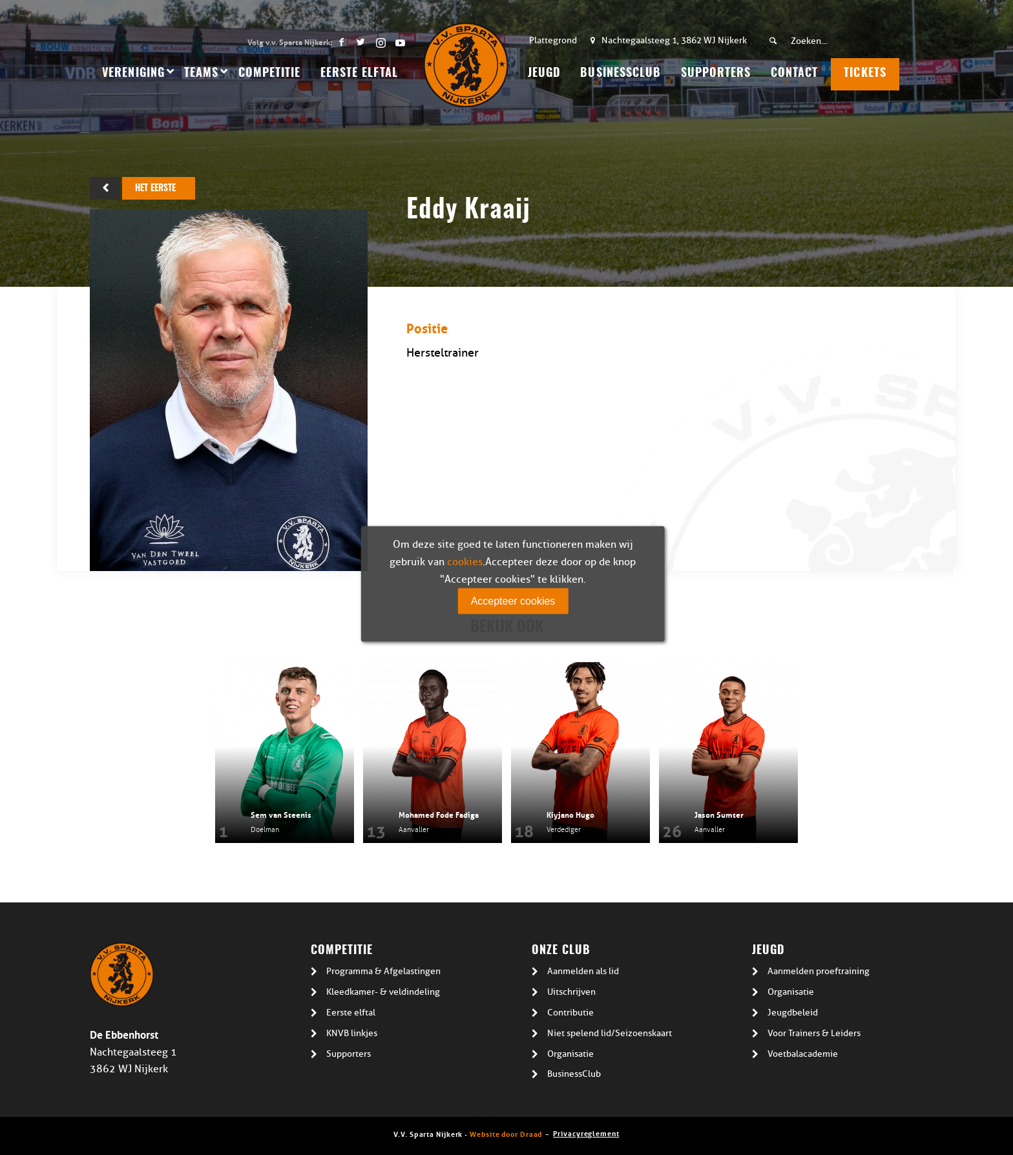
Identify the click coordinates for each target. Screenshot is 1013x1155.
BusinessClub (574, 1073)
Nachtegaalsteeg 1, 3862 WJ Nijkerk (674, 40)
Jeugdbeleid (793, 1012)
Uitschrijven (571, 991)
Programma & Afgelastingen (383, 971)
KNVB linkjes (351, 1033)
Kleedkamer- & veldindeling (383, 991)
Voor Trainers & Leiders (814, 1033)
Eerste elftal (350, 1012)
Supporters (348, 1053)
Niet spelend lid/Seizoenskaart (609, 1033)
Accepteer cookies (513, 601)
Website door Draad (506, 1133)
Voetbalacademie (803, 1053)
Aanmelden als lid (583, 971)
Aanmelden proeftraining (819, 971)
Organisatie (570, 1053)
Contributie (570, 1012)
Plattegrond (553, 40)
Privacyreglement (586, 1132)
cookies (465, 562)
